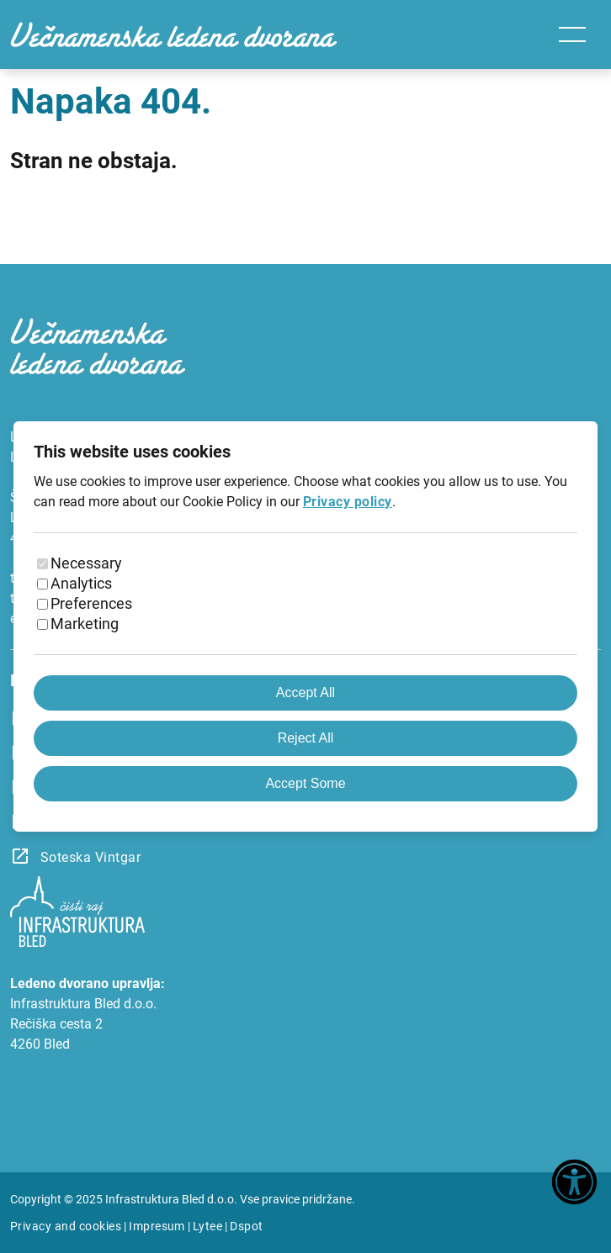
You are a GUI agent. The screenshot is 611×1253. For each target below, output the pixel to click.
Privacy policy (347, 502)
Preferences (91, 603)
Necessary (86, 563)
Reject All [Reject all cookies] (306, 738)
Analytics (81, 583)
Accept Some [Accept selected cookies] (305, 783)
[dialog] (305, 626)
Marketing (84, 623)
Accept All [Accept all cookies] (305, 692)
